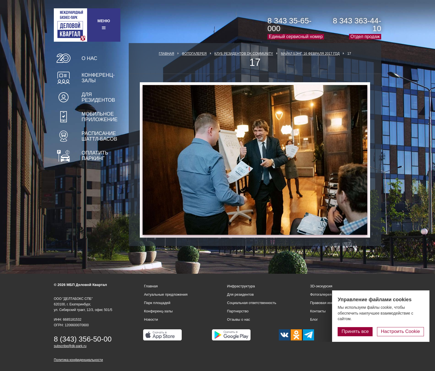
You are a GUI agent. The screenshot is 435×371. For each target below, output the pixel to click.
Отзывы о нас (238, 319)
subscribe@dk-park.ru (70, 346)
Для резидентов (98, 97)
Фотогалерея (194, 54)
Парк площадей (157, 303)
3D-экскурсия (321, 286)
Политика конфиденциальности (78, 360)
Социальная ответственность (251, 303)
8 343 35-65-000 (289, 24)
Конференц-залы (98, 77)
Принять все (355, 331)
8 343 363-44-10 (357, 24)
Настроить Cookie (400, 331)
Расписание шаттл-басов (99, 136)
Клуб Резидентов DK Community (243, 54)
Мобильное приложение (100, 116)
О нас (89, 58)
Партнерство (238, 311)
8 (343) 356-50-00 (83, 339)
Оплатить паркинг (95, 155)
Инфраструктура (241, 286)
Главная (166, 54)
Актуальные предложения (166, 294)
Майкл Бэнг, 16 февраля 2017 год (310, 54)
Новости (151, 319)
